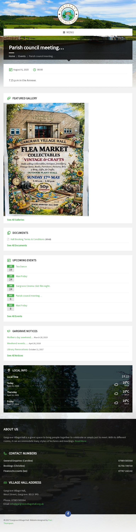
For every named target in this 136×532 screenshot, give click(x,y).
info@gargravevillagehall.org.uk (27, 503)
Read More (80, 441)
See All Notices (15, 355)
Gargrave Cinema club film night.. (33, 286)
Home (12, 56)
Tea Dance (21, 266)
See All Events (14, 316)
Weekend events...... (17, 343)
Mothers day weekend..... (20, 337)
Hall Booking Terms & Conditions (28, 239)
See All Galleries (15, 219)
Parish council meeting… (29, 295)
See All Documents (17, 245)
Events (22, 56)
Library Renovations (17, 349)
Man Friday (21, 276)
